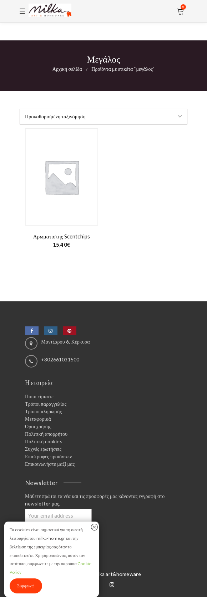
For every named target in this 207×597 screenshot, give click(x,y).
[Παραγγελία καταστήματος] (103, 116)
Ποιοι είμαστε (39, 396)
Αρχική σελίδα (67, 69)
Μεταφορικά (38, 419)
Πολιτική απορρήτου (46, 434)
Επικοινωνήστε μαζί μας (50, 464)
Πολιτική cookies (43, 441)
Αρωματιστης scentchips (61, 236)
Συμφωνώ (26, 585)
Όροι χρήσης (38, 426)
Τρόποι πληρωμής (43, 411)
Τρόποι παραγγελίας (45, 404)
